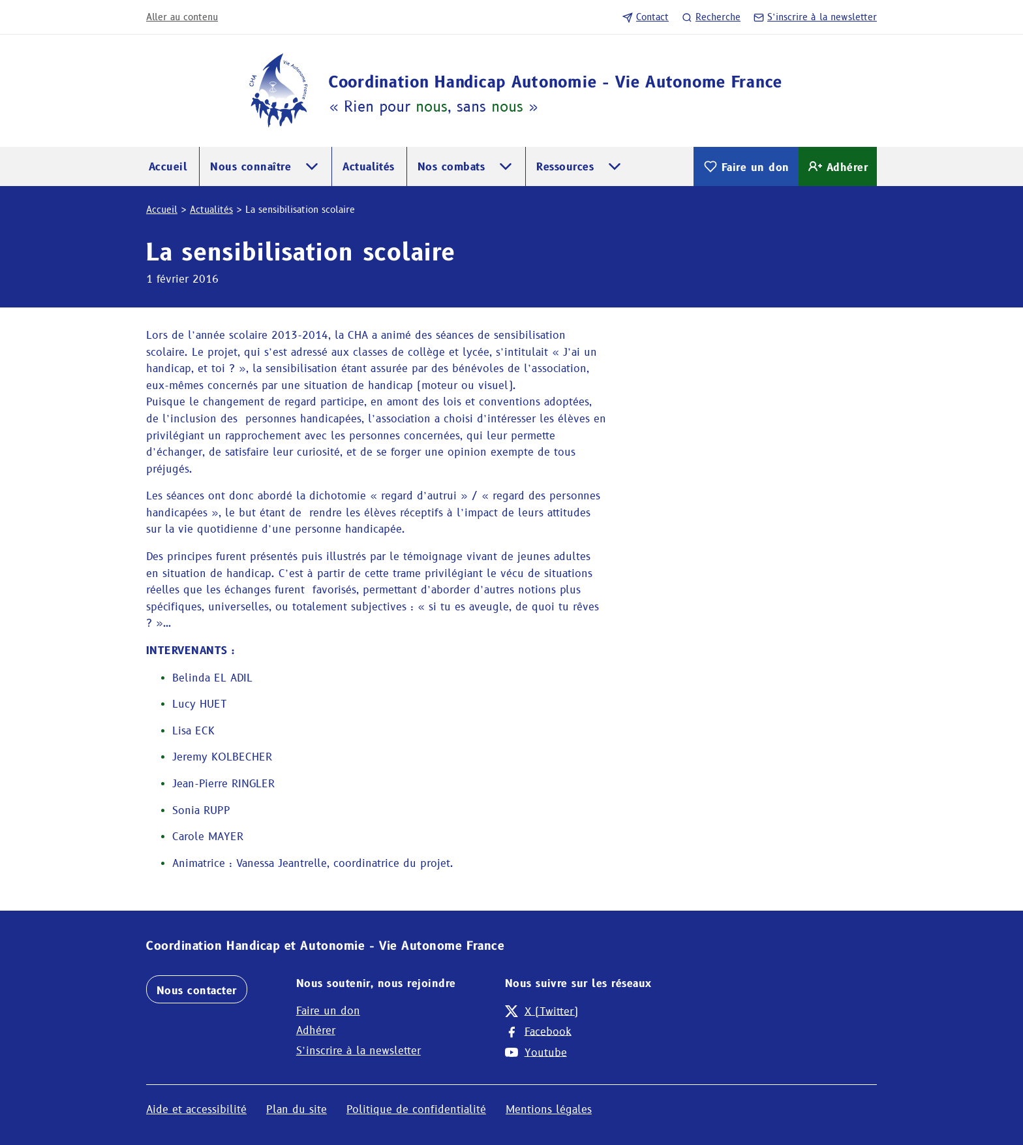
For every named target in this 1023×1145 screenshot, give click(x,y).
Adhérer (838, 166)
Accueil (168, 167)
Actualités (369, 167)
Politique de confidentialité (416, 1109)
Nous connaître (250, 167)
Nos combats (451, 167)
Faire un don (746, 166)
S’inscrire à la (815, 17)
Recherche (711, 17)
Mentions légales (549, 1109)
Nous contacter (197, 990)
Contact (645, 17)
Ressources (565, 167)
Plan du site (296, 1109)
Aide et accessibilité (196, 1109)
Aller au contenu (182, 17)
